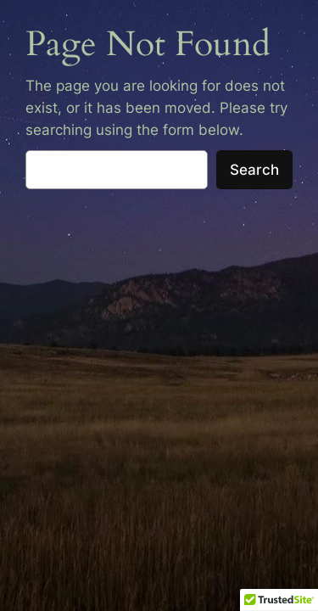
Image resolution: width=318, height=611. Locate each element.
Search (254, 169)
